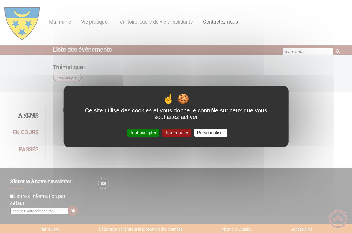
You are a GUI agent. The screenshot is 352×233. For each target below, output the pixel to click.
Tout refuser (176, 132)
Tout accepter (143, 132)
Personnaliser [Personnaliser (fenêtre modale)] (210, 132)
